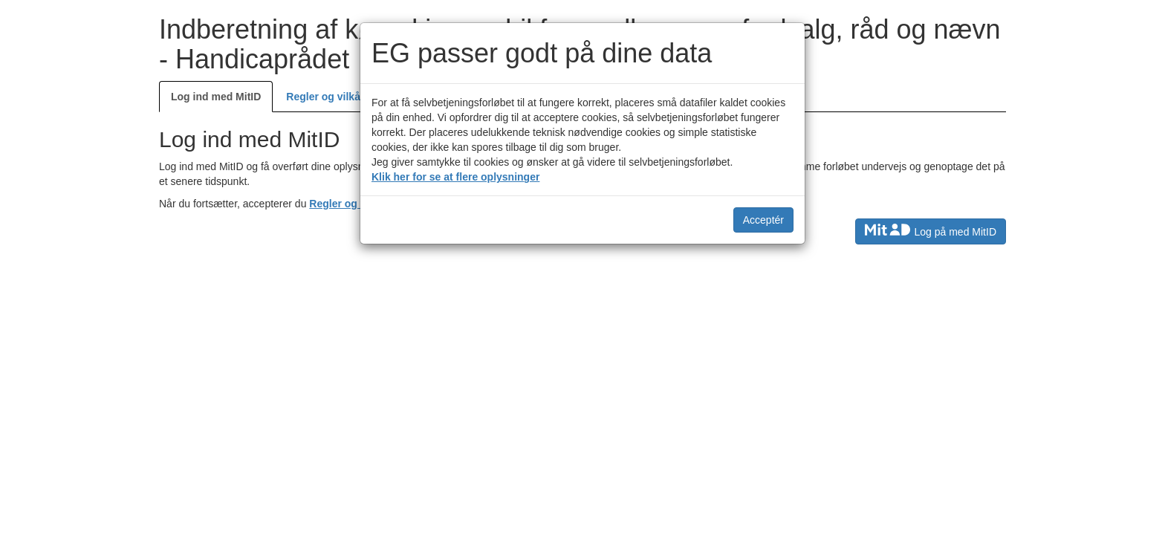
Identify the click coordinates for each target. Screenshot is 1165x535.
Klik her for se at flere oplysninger (455, 177)
